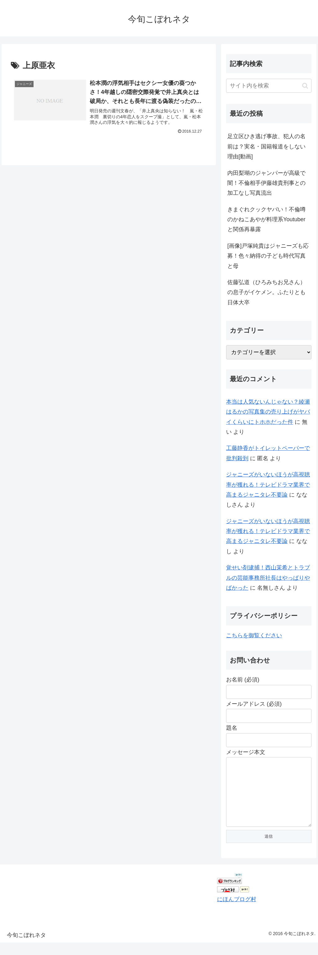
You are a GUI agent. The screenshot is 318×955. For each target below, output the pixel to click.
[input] (268, 86)
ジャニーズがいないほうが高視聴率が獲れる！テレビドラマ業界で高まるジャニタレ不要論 (268, 484)
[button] (305, 85)
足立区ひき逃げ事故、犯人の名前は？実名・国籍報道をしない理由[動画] (266, 146)
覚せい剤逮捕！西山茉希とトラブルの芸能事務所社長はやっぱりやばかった (268, 577)
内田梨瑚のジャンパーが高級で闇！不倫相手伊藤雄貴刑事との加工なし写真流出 (266, 183)
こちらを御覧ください (254, 635)
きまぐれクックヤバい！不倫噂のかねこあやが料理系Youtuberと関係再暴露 (266, 219)
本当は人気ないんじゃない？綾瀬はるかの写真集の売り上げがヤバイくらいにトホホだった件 (268, 412)
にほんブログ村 (236, 912)
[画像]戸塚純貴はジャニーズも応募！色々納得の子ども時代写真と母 (268, 256)
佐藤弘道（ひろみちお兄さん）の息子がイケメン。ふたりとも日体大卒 (266, 292)
